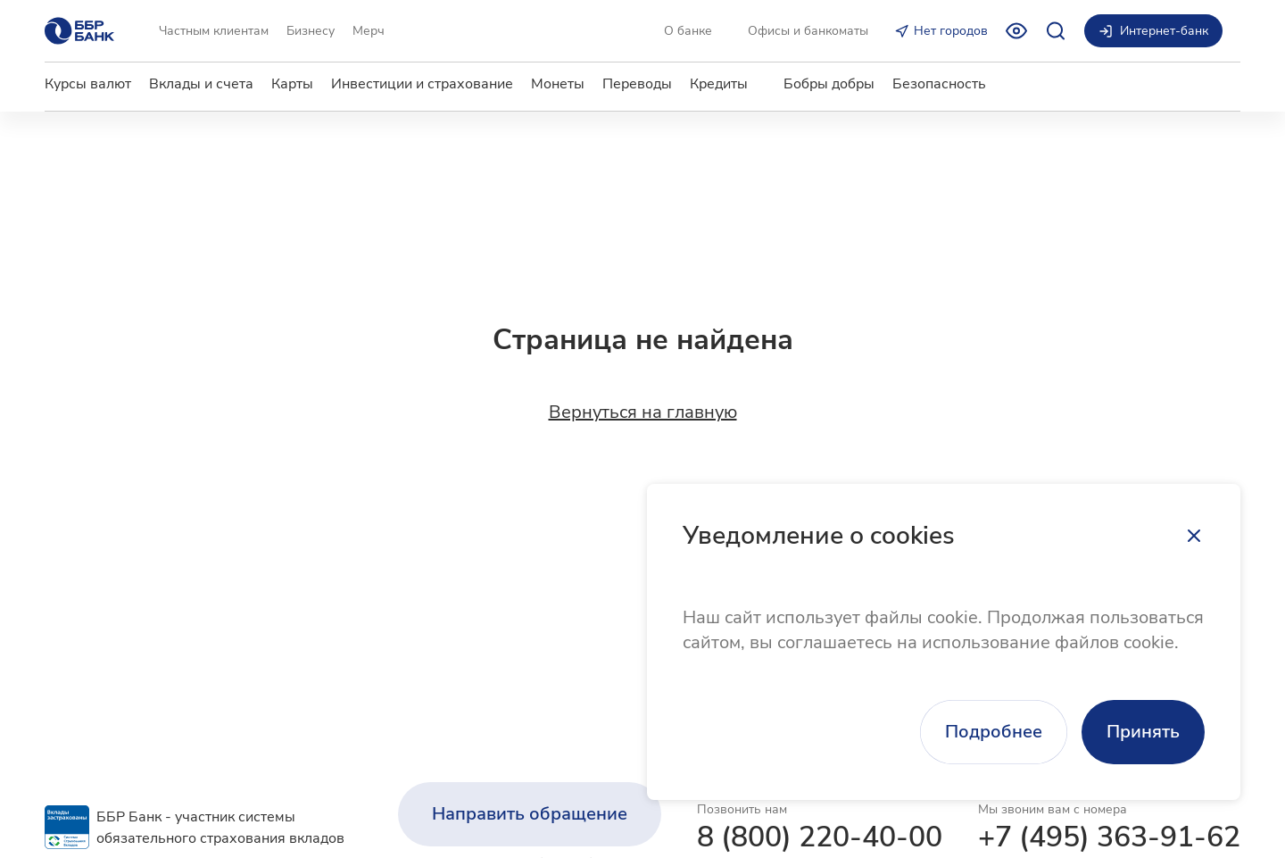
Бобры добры (829, 84)
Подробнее (993, 732)
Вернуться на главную (643, 412)
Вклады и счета (201, 84)
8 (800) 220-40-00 (819, 837)
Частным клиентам (214, 30)
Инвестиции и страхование (422, 84)
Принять (1143, 732)
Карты (292, 84)
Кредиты (719, 84)
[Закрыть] (1194, 535)
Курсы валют (88, 84)
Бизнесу (310, 30)
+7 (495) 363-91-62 (1109, 837)
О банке (688, 30)
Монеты (557, 84)
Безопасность (939, 84)
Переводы (637, 84)
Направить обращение (529, 814)
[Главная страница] (79, 31)
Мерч (368, 30)
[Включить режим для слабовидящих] (1016, 31)
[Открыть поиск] (1055, 31)
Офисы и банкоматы (808, 30)
